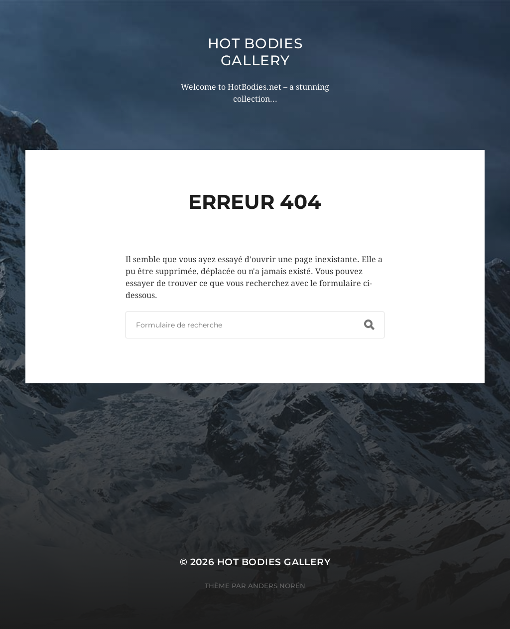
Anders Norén (276, 586)
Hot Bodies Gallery (255, 52)
